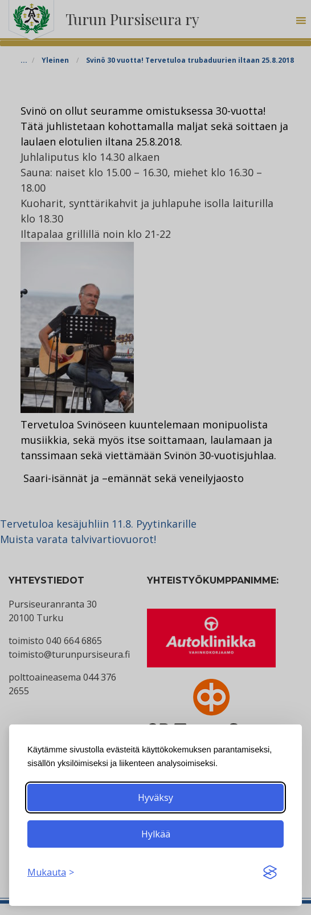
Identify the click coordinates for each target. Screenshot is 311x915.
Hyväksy (155, 797)
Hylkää (155, 834)
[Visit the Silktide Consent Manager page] (270, 872)
